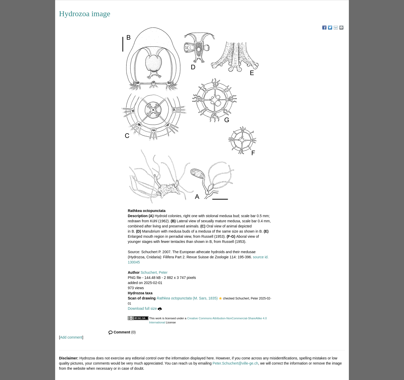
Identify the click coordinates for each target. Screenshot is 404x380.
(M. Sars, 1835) (187, 298)
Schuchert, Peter (154, 272)
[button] (220, 298)
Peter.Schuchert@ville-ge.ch (235, 363)
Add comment (71, 337)
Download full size (145, 308)
